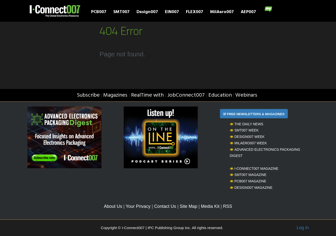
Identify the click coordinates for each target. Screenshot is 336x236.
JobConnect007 (186, 95)
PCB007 (98, 12)
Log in (302, 227)
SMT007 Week (244, 130)
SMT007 (121, 12)
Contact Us (165, 206)
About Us (113, 206)
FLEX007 (194, 12)
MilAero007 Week (248, 143)
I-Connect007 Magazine (254, 169)
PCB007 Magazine (248, 181)
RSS (227, 206)
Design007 (147, 12)
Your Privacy (138, 206)
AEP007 (248, 12)
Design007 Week (247, 137)
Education (220, 95)
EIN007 (172, 12)
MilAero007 (222, 12)
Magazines (115, 95)
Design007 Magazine (251, 188)
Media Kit (210, 206)
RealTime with (147, 95)
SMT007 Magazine (248, 175)
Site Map (188, 206)
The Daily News (246, 124)
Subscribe (88, 95)
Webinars (246, 95)
